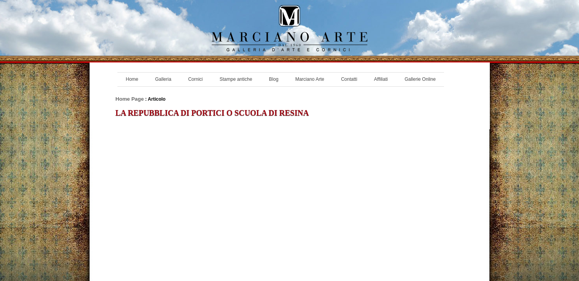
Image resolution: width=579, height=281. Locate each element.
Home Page (129, 99)
